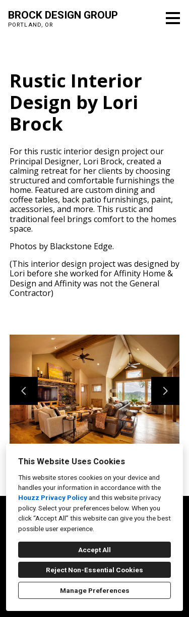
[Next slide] (165, 391)
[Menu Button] (173, 18)
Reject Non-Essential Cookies (94, 570)
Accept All (94, 550)
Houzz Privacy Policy (52, 497)
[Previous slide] (24, 391)
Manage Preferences (95, 590)
